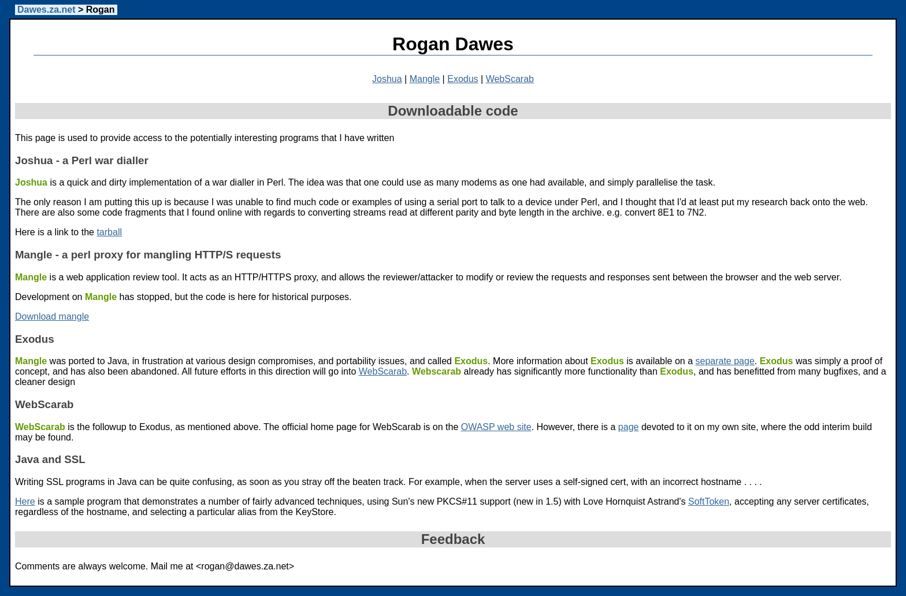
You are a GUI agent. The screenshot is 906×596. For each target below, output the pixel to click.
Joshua (387, 79)
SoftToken (708, 501)
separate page (724, 361)
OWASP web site (496, 427)
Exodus (462, 79)
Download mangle (52, 316)
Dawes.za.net (46, 9)
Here (25, 501)
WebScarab (510, 79)
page (628, 427)
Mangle (425, 79)
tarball (109, 232)
